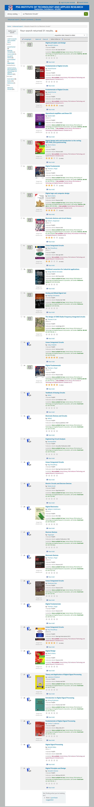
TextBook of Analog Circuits (55, 393)
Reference (10, 83)
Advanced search (13, 20)
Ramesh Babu (52, 747)
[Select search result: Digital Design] (21, 650)
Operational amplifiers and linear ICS (59, 113)
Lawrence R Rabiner (54, 677)
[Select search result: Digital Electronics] (21, 506)
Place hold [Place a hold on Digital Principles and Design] (50, 787)
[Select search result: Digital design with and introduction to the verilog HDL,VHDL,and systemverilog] (21, 140)
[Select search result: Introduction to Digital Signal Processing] (21, 697)
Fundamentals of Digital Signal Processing (60, 721)
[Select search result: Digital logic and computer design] (21, 193)
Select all (38, 39)
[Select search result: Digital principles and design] (21, 42)
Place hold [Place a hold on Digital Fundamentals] (50, 389)
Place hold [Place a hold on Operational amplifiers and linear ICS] (50, 137)
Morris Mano (52, 145)
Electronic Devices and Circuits (56, 416)
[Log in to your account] (67, 2)
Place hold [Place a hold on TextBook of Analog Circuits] (50, 412)
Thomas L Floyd (52, 168)
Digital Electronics (52, 507)
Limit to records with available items (12, 40)
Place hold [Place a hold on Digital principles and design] (50, 62)
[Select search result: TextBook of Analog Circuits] (21, 392)
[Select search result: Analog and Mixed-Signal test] (21, 293)
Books (9, 81)
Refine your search (12, 31)
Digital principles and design (56, 43)
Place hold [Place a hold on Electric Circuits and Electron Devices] (50, 503)
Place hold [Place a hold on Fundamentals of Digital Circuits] (50, 109)
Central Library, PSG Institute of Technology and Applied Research (12, 71)
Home (9, 26)
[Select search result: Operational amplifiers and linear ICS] (21, 113)
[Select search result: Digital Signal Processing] (21, 744)
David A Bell (10, 54)
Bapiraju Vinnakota (10, 51)
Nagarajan (51, 535)
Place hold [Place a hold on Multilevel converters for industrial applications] (50, 288)
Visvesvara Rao (52, 583)
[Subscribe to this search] (56, 31)
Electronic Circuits (10, 88)
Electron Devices (51, 532)
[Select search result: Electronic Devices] (21, 555)
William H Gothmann (54, 509)
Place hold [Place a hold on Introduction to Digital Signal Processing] (50, 717)
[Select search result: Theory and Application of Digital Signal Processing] (21, 674)
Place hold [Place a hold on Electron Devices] (50, 551)
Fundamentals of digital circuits (57, 66)
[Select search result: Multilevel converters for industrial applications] (21, 269)
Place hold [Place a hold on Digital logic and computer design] (50, 214)
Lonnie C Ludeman (53, 723)
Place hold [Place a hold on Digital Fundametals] (50, 189)
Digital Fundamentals (53, 365)
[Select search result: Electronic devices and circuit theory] (21, 218)
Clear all (45, 39)
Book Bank (10, 79)
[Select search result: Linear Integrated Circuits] (21, 245)
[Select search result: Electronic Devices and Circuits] (21, 415)
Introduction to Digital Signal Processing (60, 698)
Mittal (49, 395)
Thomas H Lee (52, 319)
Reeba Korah (52, 486)
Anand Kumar (11, 47)
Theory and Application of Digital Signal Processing (63, 674)
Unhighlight (26, 39)
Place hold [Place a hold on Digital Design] (50, 671)
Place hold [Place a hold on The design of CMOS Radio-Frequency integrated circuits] (50, 338)
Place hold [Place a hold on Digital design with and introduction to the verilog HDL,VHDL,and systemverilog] (50, 162)
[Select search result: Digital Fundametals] (21, 166)
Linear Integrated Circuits (55, 245)
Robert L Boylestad (53, 221)
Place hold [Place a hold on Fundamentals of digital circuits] (50, 86)
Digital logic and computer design (57, 193)
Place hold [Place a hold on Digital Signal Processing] (50, 764)
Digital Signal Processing (54, 744)
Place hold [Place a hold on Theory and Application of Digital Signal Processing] (50, 694)
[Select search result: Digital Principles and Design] (21, 768)
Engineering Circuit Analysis (55, 439)
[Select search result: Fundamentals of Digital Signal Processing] (21, 721)
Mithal (50, 418)
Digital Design (50, 651)
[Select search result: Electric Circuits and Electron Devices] (21, 483)
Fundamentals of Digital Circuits (57, 90)
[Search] (86, 14)
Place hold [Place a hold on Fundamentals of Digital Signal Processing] (50, 740)
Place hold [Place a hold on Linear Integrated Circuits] (50, 265)
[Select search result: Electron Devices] (21, 532)
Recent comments (27, 20)
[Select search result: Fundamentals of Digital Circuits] (21, 89)
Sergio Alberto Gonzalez (55, 272)
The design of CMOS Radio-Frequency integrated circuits (65, 317)
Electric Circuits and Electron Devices (59, 483)
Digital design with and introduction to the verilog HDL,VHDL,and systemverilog (63, 141)
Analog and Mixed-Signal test (56, 293)
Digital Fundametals (53, 166)
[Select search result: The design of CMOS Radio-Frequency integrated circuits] (21, 316)
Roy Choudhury (52, 248)
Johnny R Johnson (53, 700)
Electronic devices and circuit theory (58, 218)
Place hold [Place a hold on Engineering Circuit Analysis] (50, 458)
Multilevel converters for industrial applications (62, 269)
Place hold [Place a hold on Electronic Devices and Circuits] (50, 435)
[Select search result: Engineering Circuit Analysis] (21, 438)
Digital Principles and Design (56, 768)
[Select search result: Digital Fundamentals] (21, 365)
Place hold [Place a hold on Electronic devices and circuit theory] (50, 242)
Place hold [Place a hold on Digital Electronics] (50, 528)
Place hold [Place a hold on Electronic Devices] (50, 577)
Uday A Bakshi (52, 345)
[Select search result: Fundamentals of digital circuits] (21, 65)
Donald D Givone (10, 56)
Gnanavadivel (11, 59)
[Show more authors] (10, 63)
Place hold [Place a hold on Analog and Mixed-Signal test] (50, 312)
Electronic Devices (52, 555)
